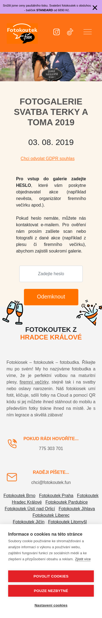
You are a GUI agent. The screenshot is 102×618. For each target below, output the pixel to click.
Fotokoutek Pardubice (66, 502)
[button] (87, 32)
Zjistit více (83, 559)
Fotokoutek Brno (19, 495)
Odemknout (51, 297)
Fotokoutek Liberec (50, 515)
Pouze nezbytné (51, 591)
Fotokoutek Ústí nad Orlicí (30, 508)
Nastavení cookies (51, 605)
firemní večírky (34, 382)
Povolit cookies (50, 576)
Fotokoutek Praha (56, 495)
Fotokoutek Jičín (29, 522)
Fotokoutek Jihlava (77, 508)
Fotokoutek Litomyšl (67, 522)
